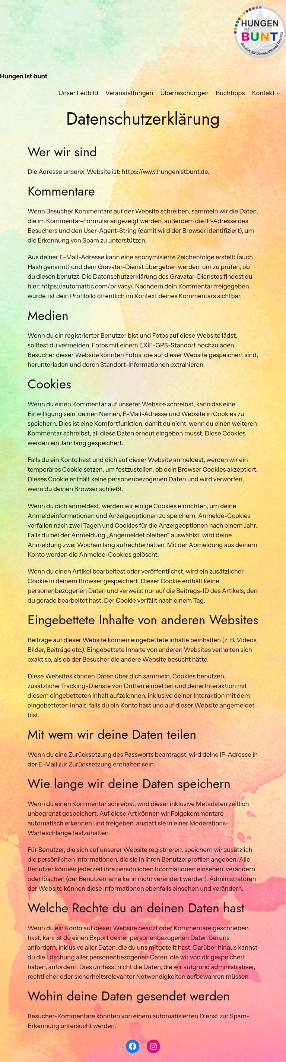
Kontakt (263, 93)
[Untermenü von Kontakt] (278, 93)
